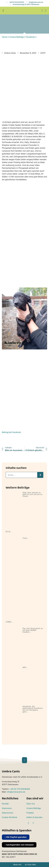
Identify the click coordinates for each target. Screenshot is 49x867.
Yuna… (25, 538)
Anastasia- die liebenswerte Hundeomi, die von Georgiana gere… (33, 709)
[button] (3, 10)
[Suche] (40, 475)
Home (4, 37)
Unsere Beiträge (16, 37)
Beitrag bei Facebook (11, 432)
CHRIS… (9, 622)
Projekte (30, 813)
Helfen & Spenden (34, 817)
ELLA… (9, 531)
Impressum (7, 808)
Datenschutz (7, 813)
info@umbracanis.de (16, 792)
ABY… (25, 667)
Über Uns (30, 803)
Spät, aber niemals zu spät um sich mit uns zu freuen (32, 494)
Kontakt (5, 803)
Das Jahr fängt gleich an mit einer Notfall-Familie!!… (33, 630)
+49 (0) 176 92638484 (20, 789)
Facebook (30, 37)
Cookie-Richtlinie (9, 817)
